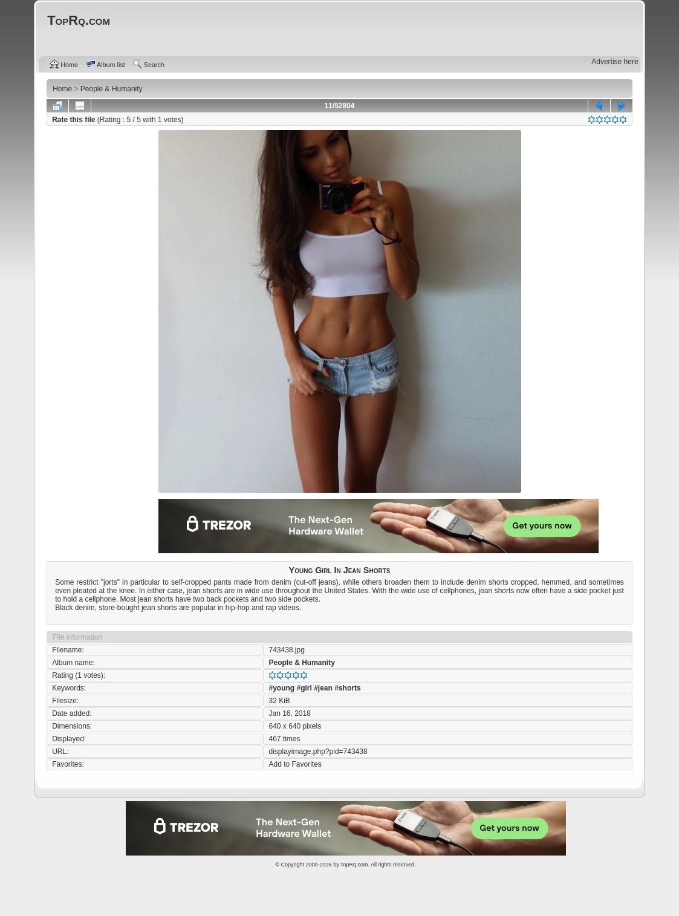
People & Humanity (301, 662)
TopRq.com (354, 865)
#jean (323, 688)
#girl (303, 688)
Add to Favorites (294, 764)
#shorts (347, 688)
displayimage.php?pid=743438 (317, 751)
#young (281, 688)
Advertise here (614, 61)
